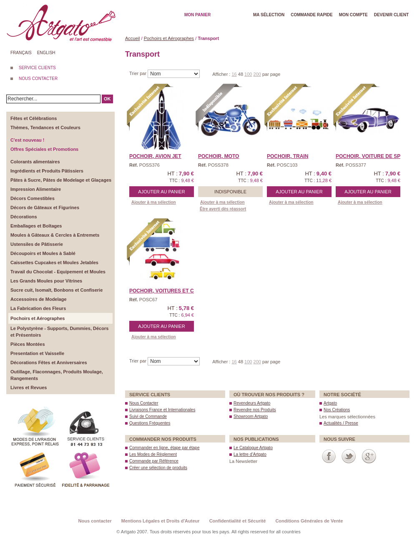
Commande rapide (312, 14)
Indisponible (230, 191)
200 (257, 74)
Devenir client (391, 14)
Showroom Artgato (251, 416)
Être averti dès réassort (223, 209)
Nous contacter (95, 520)
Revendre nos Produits (255, 410)
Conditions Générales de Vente (309, 520)
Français (21, 52)
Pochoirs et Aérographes (169, 38)
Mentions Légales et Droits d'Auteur (160, 520)
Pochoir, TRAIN (287, 156)
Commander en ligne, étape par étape (164, 447)
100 (248, 74)
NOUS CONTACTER (38, 78)
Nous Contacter (143, 403)
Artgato (330, 403)
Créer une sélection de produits (158, 467)
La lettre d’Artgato (250, 454)
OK (107, 98)
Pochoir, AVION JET (155, 156)
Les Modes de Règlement (153, 454)
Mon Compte (353, 14)
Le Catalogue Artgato (253, 447)
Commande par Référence (153, 461)
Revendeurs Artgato (252, 403)
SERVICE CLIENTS (37, 67)
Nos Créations (337, 410)
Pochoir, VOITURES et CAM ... (168, 291)
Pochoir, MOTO (218, 156)
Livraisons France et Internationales (162, 410)
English (46, 52)
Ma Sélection (268, 14)
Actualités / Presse (341, 423)
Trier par (138, 73)
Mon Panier (197, 14)
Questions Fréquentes (149, 423)
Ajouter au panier (161, 191)
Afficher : (221, 74)
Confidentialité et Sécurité (237, 520)
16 (233, 74)
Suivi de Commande (148, 416)
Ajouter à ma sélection (153, 202)
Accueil (132, 38)
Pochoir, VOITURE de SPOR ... (375, 156)
